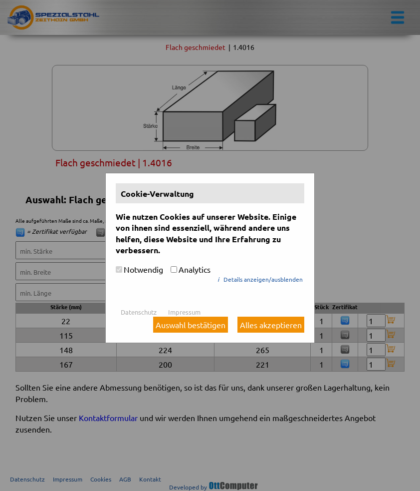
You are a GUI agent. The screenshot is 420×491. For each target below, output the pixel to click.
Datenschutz (139, 312)
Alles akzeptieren (271, 325)
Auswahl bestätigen (190, 325)
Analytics (194, 269)
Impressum (184, 312)
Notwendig (143, 269)
